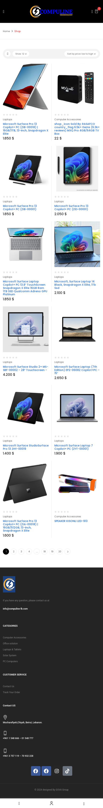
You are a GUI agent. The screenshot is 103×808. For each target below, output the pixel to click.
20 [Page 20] (59, 551)
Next (67, 551)
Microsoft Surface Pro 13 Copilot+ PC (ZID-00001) (71, 207)
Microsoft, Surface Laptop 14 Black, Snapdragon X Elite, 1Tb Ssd (75, 285)
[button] (96, 11)
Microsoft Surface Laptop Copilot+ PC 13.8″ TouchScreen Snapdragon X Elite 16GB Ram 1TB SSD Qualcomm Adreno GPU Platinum (25, 288)
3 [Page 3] (21, 551)
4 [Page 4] (29, 551)
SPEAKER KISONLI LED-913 (71, 521)
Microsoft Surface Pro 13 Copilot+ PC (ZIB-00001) (20, 207)
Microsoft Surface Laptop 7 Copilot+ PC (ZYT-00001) (73, 447)
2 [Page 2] (13, 551)
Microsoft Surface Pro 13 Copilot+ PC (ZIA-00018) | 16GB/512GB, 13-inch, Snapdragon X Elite (20, 526)
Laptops (7, 119)
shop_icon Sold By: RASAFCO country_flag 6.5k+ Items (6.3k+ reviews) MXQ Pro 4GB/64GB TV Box (77, 128)
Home (6, 31)
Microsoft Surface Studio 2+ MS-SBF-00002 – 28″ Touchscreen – (25, 368)
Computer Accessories (67, 119)
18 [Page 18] (44, 551)
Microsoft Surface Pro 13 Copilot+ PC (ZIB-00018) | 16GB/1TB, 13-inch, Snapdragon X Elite (25, 128)
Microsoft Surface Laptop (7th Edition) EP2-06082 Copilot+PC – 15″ (77, 370)
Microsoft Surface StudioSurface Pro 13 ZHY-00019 (26, 447)
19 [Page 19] (52, 551)
